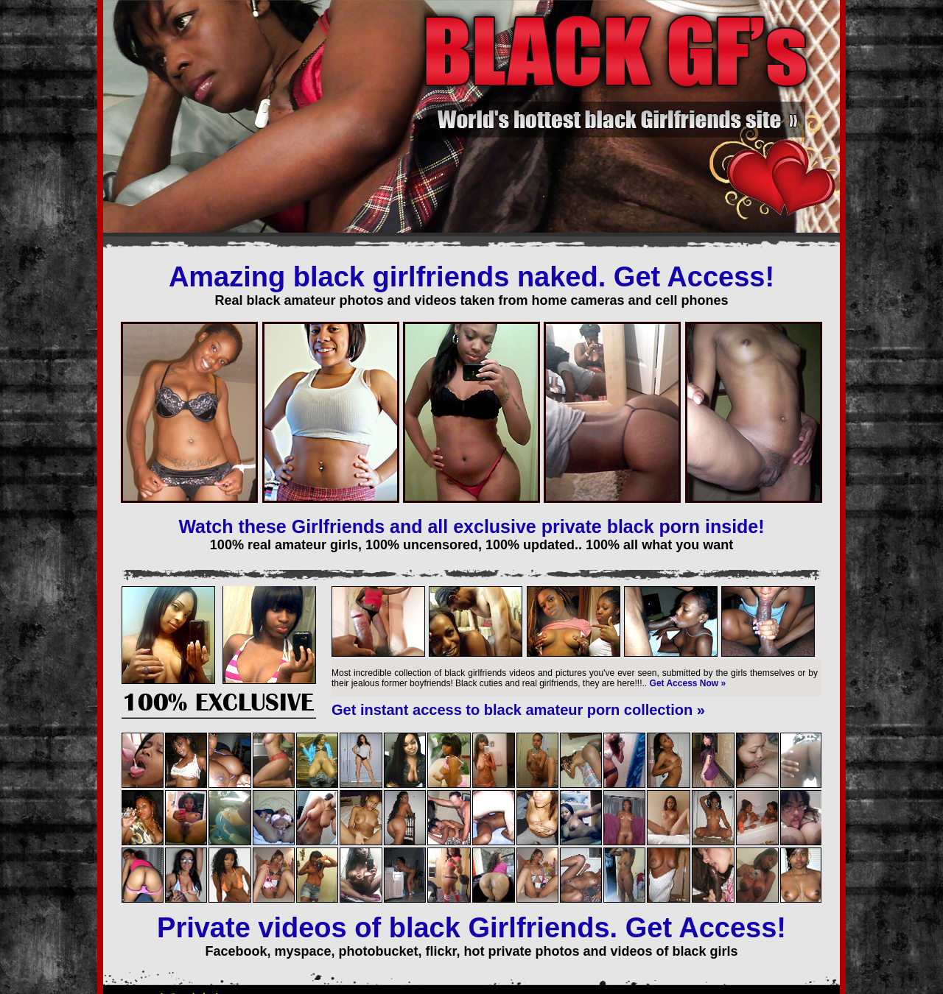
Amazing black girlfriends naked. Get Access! (471, 276)
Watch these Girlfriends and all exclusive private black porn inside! (471, 526)
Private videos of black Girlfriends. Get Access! (471, 927)
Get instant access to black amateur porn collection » (518, 710)
